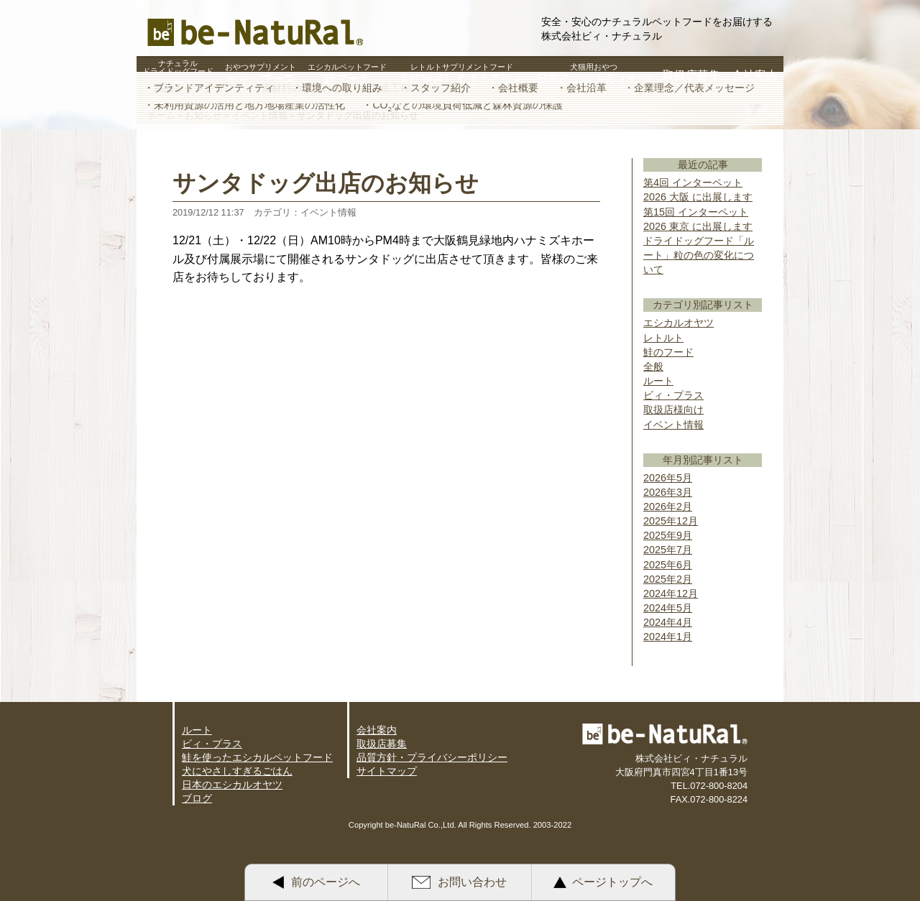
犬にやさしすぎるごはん (237, 771)
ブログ (197, 798)
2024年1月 (667, 636)
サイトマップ (386, 771)
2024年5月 (667, 608)
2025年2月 (667, 579)
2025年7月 (667, 549)
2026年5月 (667, 478)
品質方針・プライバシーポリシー (431, 757)
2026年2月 (667, 506)
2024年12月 (670, 593)
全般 (653, 366)
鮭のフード (668, 352)
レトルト (663, 337)
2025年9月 (667, 535)
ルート (658, 381)
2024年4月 (667, 622)
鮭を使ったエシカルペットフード (257, 757)
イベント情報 (673, 424)
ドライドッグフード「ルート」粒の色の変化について (698, 255)
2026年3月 (667, 492)
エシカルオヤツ (678, 322)
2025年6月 (667, 564)
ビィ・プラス (673, 395)
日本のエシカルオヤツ (232, 784)
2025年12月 (670, 521)
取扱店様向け (673, 409)
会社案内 (376, 730)
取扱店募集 (381, 743)
